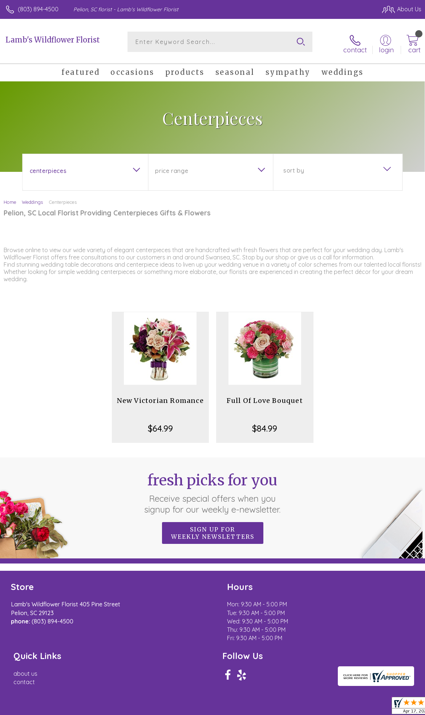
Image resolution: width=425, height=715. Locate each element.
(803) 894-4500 (38, 9)
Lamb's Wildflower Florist (52, 39)
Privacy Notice (297, 707)
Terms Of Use (255, 707)
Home (10, 199)
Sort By (293, 167)
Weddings (32, 199)
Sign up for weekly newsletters (212, 530)
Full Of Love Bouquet (265, 397)
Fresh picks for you (212, 490)
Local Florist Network (349, 707)
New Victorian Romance (160, 397)
